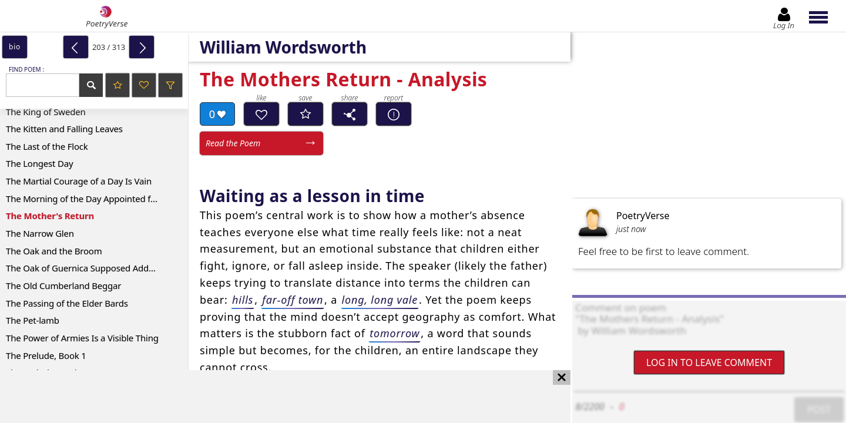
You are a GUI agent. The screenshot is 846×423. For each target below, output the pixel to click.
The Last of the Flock (47, 146)
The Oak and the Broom (54, 251)
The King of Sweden (46, 112)
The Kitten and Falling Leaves (64, 129)
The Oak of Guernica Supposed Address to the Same (97, 268)
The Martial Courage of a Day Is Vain (79, 181)
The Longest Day (39, 163)
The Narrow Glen (40, 233)
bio (15, 47)
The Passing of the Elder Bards (67, 303)
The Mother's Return (50, 215)
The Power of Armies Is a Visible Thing (82, 338)
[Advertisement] (273, 396)
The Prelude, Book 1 (46, 355)
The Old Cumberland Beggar (63, 285)
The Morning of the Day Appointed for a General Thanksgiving (97, 198)
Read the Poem (233, 143)
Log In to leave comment (709, 362)
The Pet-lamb (32, 320)
